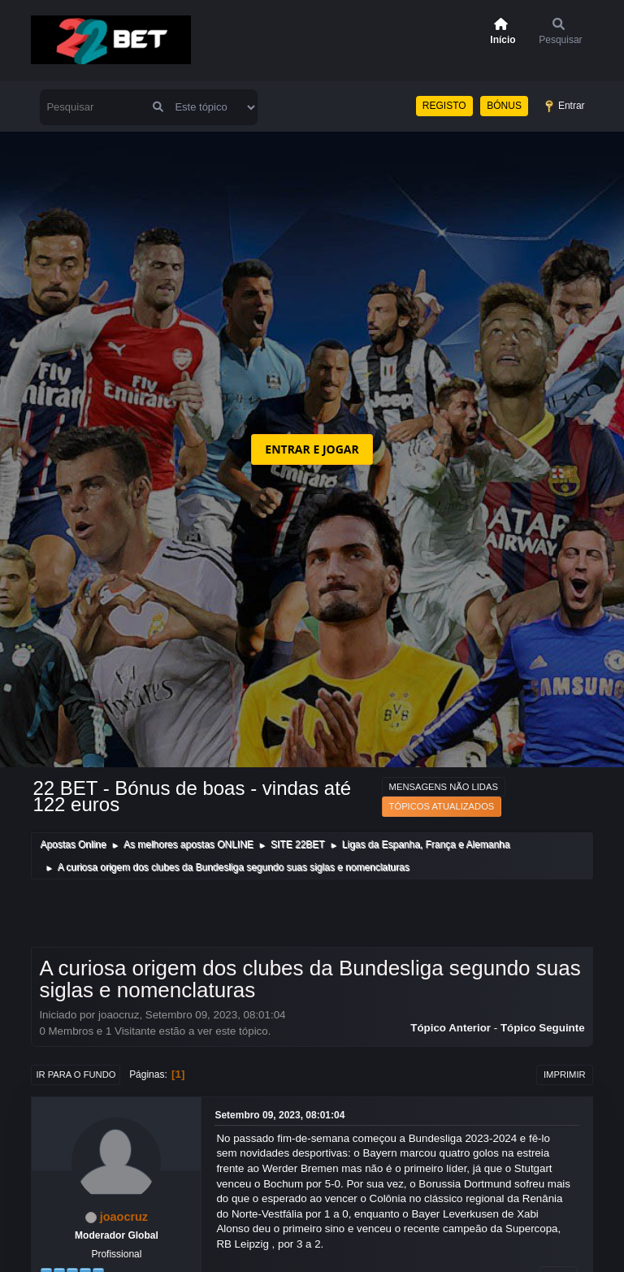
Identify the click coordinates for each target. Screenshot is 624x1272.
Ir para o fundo (75, 1074)
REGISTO (444, 105)
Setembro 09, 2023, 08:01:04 (279, 1115)
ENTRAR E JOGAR (311, 449)
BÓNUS (504, 105)
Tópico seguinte (542, 1028)
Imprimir (565, 1074)
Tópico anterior (450, 1028)
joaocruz (124, 1216)
